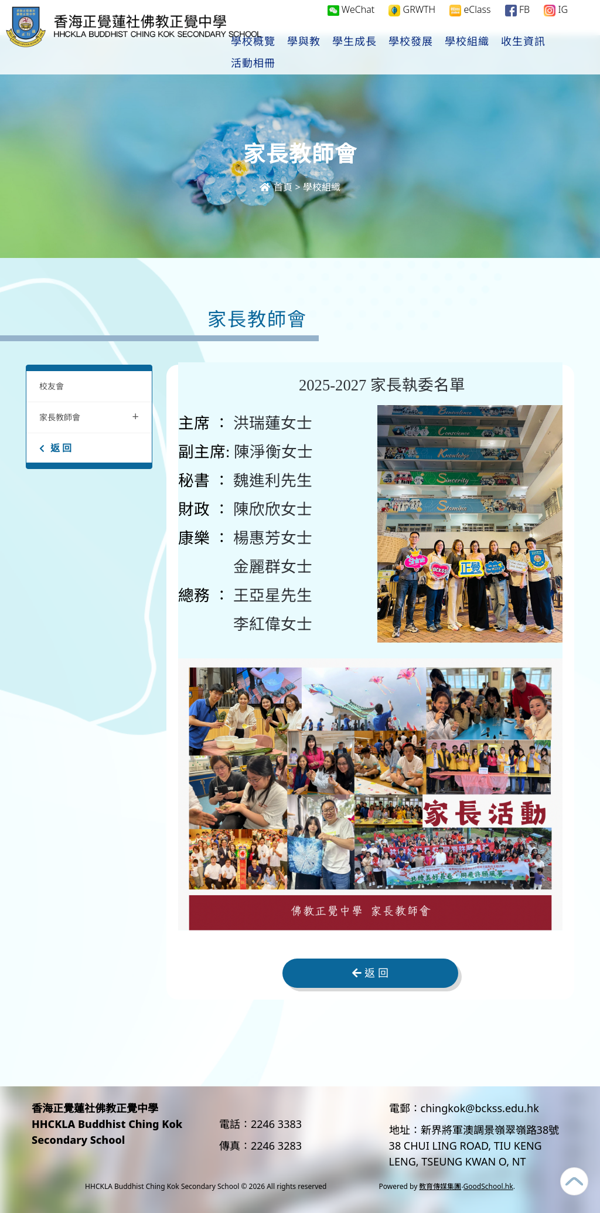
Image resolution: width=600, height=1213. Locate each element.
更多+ (556, 53)
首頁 (276, 187)
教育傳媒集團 (440, 1186)
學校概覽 (290, 53)
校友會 (51, 386)
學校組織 (504, 53)
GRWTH (411, 21)
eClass (469, 21)
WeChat (351, 21)
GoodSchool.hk (488, 1186)
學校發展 (448, 53)
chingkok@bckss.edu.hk (480, 1108)
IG (556, 21)
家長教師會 (89, 416)
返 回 (55, 447)
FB (517, 21)
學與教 (341, 53)
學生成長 (392, 53)
